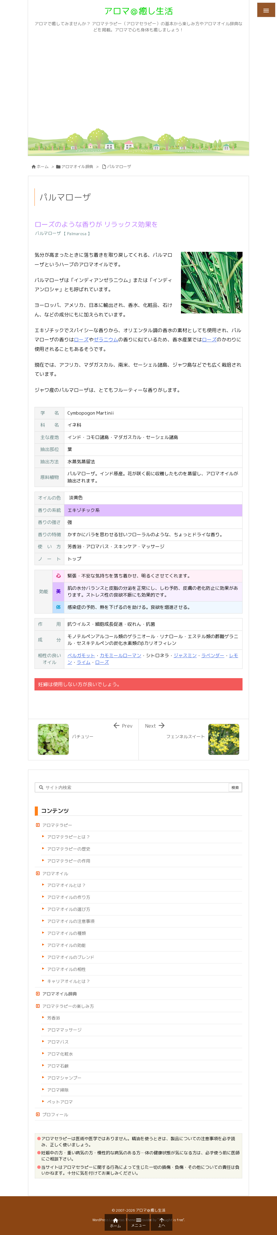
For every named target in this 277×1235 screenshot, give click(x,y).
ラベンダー (212, 655)
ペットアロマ (60, 1102)
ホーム (43, 166)
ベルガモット (81, 655)
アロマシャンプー (64, 1078)
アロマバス (58, 1042)
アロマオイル (55, 873)
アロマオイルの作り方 (68, 897)
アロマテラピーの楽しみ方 (68, 1006)
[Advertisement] (138, 82)
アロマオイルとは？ (66, 885)
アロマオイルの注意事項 (70, 921)
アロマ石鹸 (58, 1066)
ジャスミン (185, 655)
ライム (83, 662)
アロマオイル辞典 (77, 166)
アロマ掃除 (58, 1090)
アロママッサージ (64, 1030)
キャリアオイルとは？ (68, 981)
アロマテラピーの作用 (68, 861)
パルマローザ (119, 166)
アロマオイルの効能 (66, 945)
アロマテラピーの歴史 (68, 849)
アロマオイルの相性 (66, 969)
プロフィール (55, 1114)
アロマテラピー (57, 825)
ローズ (81, 339)
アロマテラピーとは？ (68, 837)
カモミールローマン (120, 655)
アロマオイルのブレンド (70, 957)
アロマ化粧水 (60, 1054)
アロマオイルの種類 (66, 933)
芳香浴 (53, 1018)
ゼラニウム (106, 339)
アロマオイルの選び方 (68, 909)
